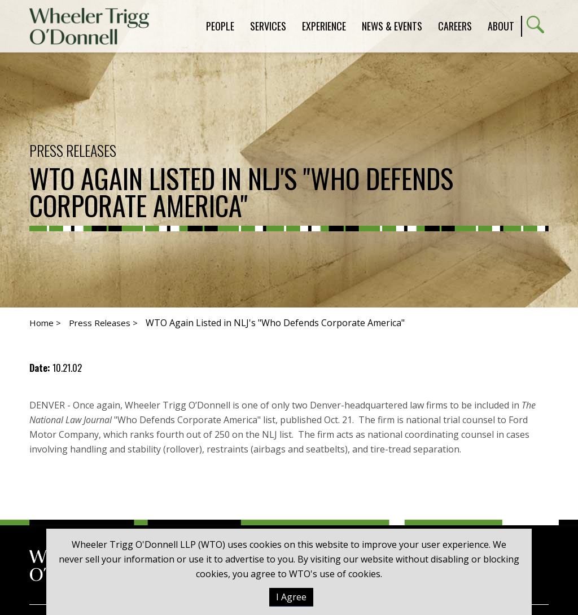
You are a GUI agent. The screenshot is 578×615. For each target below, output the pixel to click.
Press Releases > (103, 322)
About (501, 26)
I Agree (291, 597)
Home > (45, 322)
